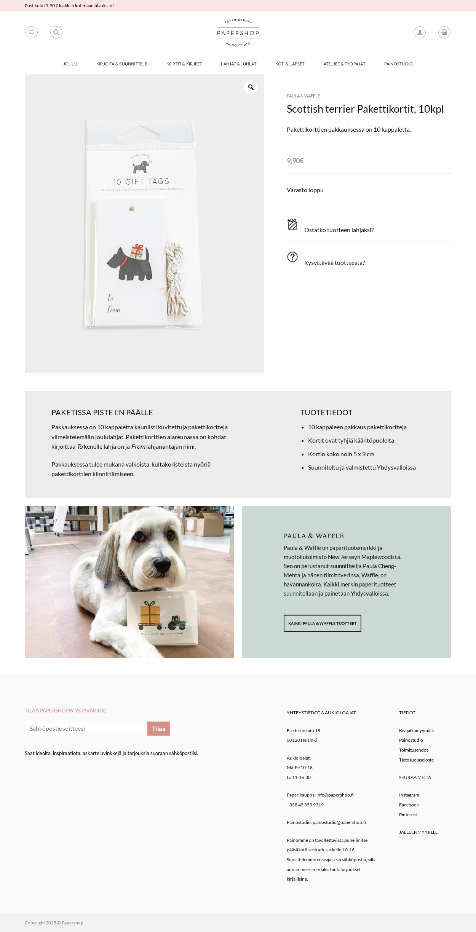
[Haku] (56, 32)
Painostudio (398, 63)
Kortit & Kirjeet (184, 63)
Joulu (70, 63)
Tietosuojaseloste (416, 760)
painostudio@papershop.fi (339, 822)
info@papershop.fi (335, 795)
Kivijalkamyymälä (416, 730)
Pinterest (408, 814)
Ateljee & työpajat (344, 63)
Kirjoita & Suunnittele (121, 63)
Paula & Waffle (303, 95)
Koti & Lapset (290, 63)
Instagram (409, 795)
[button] (32, 32)
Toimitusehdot (413, 750)
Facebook (409, 805)
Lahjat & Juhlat (238, 63)
